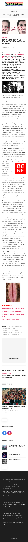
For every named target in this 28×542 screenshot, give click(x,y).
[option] (14, 401)
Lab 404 (16, 537)
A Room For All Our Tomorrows (12, 57)
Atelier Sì (7, 54)
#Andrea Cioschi (6, 328)
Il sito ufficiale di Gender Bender (11, 319)
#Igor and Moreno (19, 332)
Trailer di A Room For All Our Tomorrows (13, 308)
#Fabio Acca (5, 330)
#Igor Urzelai (6, 334)
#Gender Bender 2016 (7, 332)
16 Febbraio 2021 (13, 411)
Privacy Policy (14, 538)
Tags (4, 326)
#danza (14, 328)
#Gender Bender (14, 330)
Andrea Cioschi (6, 47)
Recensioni (9, 14)
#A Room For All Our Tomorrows (15, 326)
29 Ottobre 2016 (15, 47)
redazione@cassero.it (8, 488)
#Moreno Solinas (15, 334)
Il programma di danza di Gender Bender (13, 311)
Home (3, 14)
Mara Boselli (5, 411)
